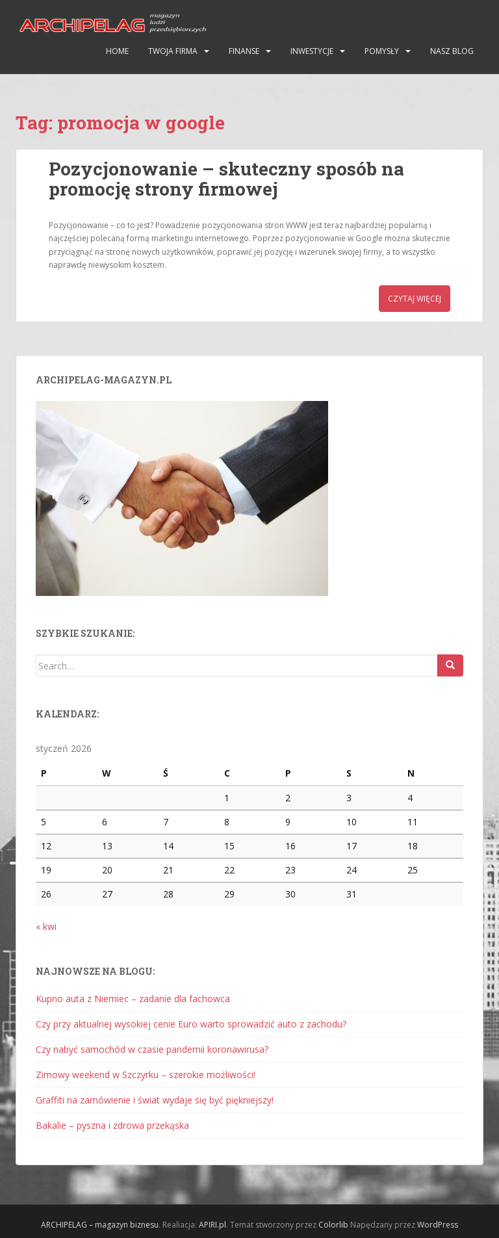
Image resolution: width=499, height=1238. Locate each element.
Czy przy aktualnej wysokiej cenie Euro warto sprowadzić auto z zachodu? (191, 1024)
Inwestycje (311, 51)
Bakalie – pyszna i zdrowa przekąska (112, 1125)
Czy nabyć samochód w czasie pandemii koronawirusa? (152, 1049)
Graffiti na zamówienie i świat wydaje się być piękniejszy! (155, 1100)
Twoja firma (173, 51)
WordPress (437, 1224)
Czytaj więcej (414, 298)
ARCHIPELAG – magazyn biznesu (100, 1224)
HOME (117, 51)
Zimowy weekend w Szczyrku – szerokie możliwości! (145, 1074)
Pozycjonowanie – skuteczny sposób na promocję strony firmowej (226, 179)
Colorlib (333, 1224)
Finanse (244, 51)
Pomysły (382, 51)
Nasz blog (452, 51)
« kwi (46, 926)
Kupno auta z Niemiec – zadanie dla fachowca (133, 998)
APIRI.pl (212, 1224)
